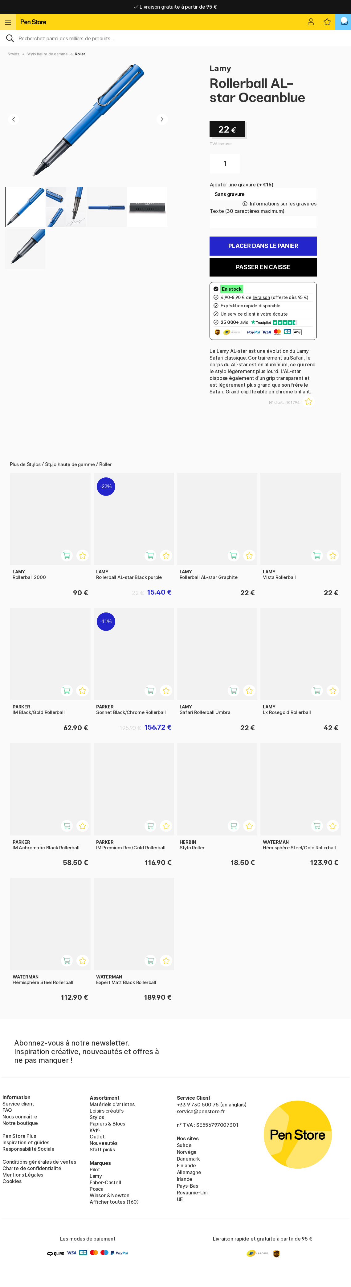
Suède (184, 1145)
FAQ (7, 1110)
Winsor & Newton (109, 1195)
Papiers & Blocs (107, 1124)
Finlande (186, 1165)
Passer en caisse (263, 267)
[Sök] (175, 38)
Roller (80, 54)
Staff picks (102, 1149)
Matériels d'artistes (112, 1104)
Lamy (220, 68)
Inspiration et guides (25, 1142)
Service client (18, 1104)
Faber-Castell (105, 1182)
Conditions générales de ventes (39, 1162)
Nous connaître (19, 1117)
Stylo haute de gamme (47, 54)
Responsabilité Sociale (28, 1149)
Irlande (185, 1179)
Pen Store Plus (19, 1136)
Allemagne (189, 1172)
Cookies (12, 1181)
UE (180, 1199)
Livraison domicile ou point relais (175, 7)
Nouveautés (103, 1143)
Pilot (95, 1169)
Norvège (187, 1152)
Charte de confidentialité (31, 1168)
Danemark (188, 1159)
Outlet (97, 1137)
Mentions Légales (22, 1175)
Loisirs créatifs (107, 1111)
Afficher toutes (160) (114, 1202)
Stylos (13, 54)
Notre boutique (20, 1123)
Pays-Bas (187, 1186)
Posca (97, 1189)
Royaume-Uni (192, 1192)
